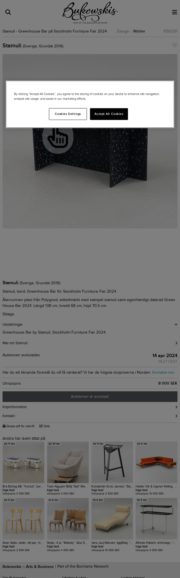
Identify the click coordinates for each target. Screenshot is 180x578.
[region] (90, 104)
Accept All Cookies (108, 113)
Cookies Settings (68, 113)
